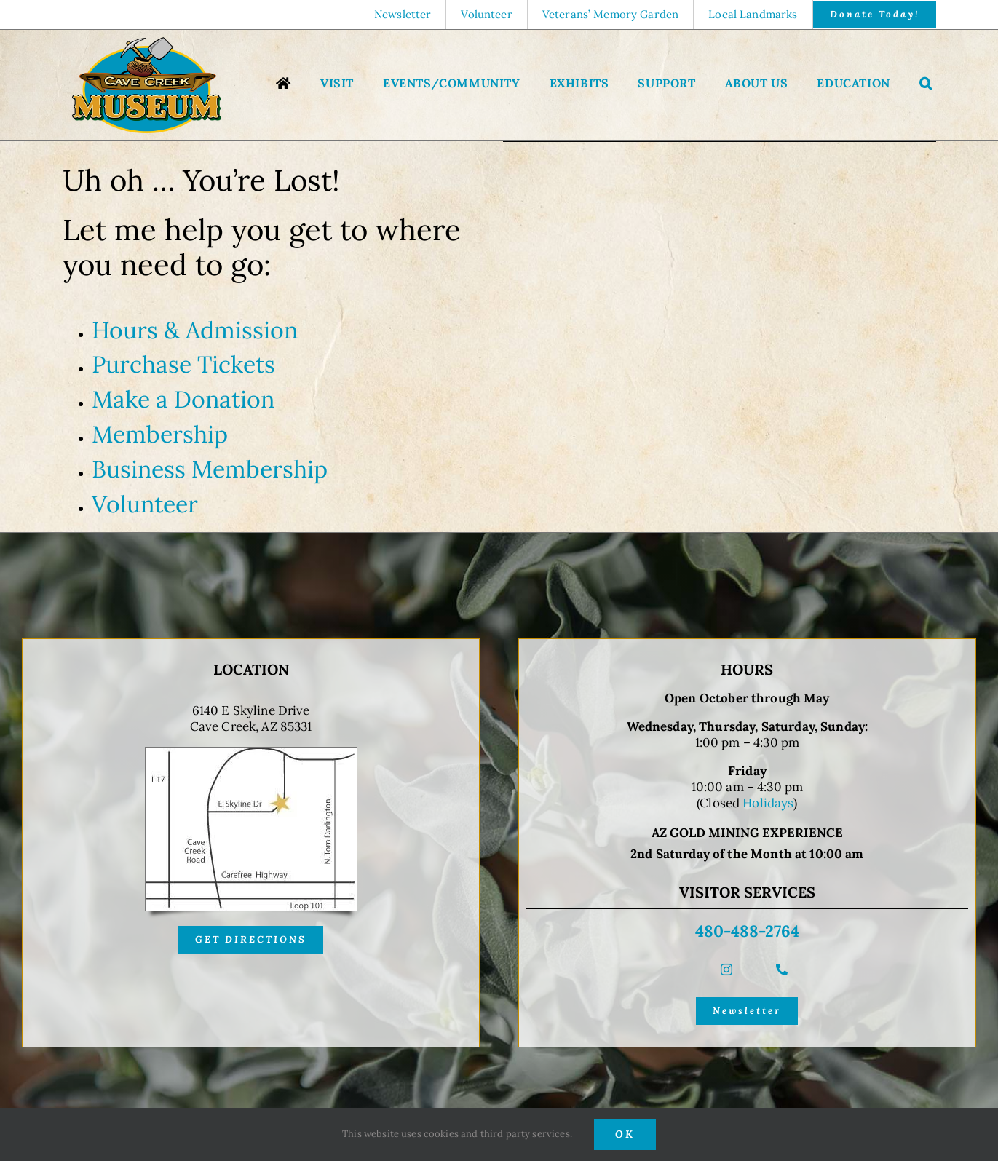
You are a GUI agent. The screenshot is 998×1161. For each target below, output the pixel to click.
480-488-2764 (747, 931)
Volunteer (145, 504)
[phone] (782, 969)
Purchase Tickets (183, 364)
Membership (160, 434)
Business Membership (210, 469)
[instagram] (726, 969)
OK (625, 1134)
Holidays (767, 803)
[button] (926, 85)
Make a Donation (183, 399)
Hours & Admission (195, 330)
